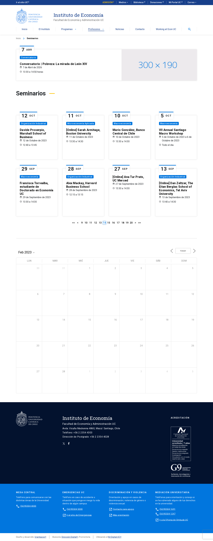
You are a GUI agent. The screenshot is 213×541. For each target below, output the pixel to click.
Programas (69, 29)
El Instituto (44, 29)
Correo (192, 2)
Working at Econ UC (166, 29)
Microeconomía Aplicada (80, 123)
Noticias (119, 29)
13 (100, 222)
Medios (124, 2)
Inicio (24, 29)
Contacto (140, 29)
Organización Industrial (33, 123)
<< (73, 222)
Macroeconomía (122, 123)
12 (95, 222)
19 (127, 222)
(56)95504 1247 (167, 514)
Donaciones (156, 2)
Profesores (96, 29)
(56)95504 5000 (75, 509)
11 (90, 222)
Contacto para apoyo (123, 509)
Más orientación (121, 515)
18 (123, 222)
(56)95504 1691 (167, 509)
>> (139, 222)
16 (113, 222)
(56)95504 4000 (28, 506)
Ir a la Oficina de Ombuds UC (173, 520)
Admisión (107, 2)
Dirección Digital (69, 537)
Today (183, 251)
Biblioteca (139, 2)
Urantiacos (40, 537)
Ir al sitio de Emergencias (79, 515)
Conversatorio (28, 57)
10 (86, 222)
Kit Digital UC (114, 537)
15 (108, 222)
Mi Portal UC (175, 2)
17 (118, 222)
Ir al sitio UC (22, 2)
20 (131, 222)
